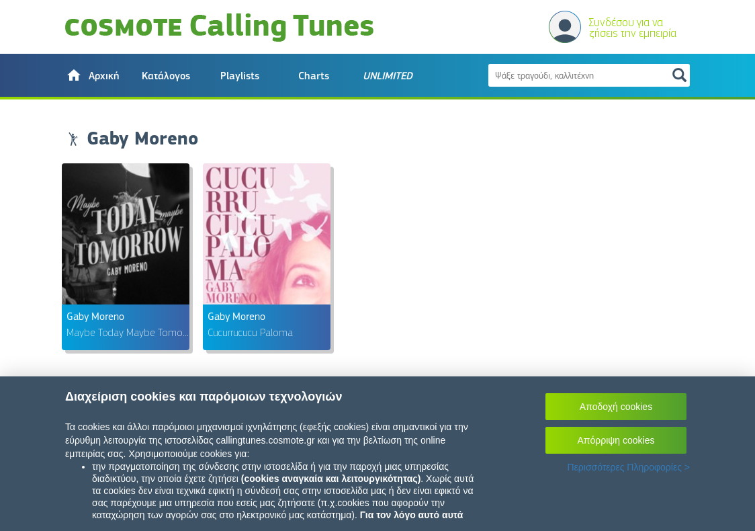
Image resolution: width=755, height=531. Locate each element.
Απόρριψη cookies (616, 440)
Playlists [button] (239, 76)
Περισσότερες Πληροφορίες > (628, 467)
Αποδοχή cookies (616, 406)
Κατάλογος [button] (166, 76)
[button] (92, 75)
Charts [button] (313, 76)
